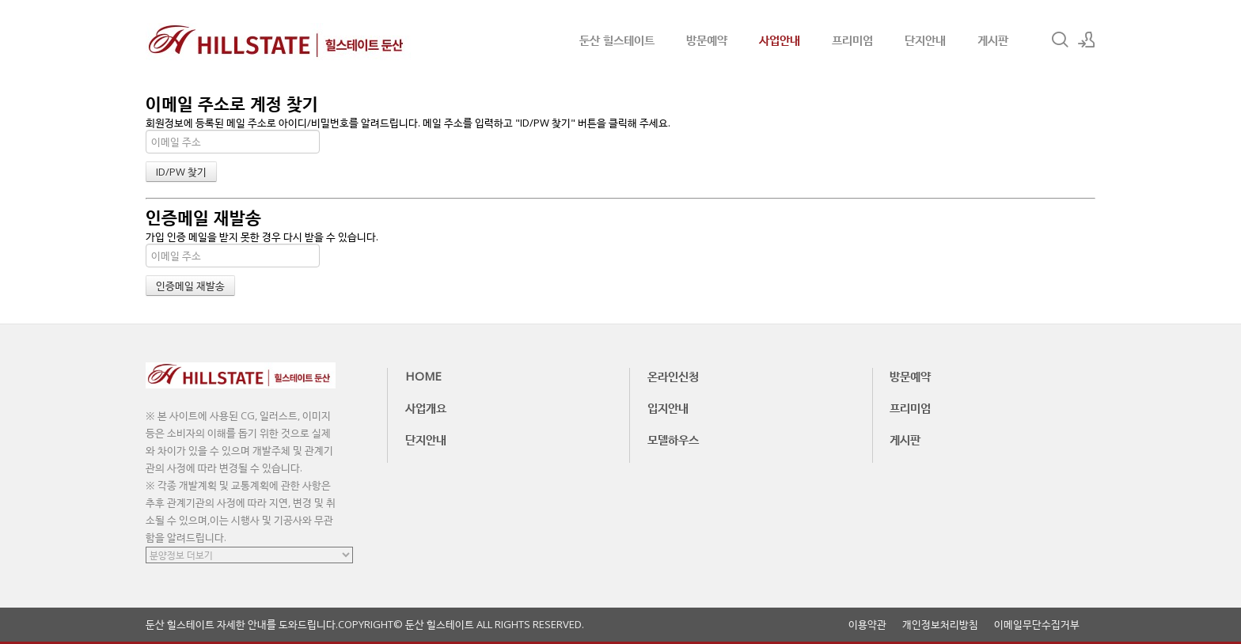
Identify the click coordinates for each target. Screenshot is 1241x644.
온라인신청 (673, 376)
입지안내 (668, 407)
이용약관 (867, 625)
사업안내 (779, 39)
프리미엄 (852, 39)
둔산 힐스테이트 (617, 39)
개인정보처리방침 (940, 625)
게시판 (992, 39)
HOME (423, 376)
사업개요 (425, 407)
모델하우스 (673, 439)
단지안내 (925, 39)
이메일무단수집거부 (1037, 625)
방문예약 (706, 39)
